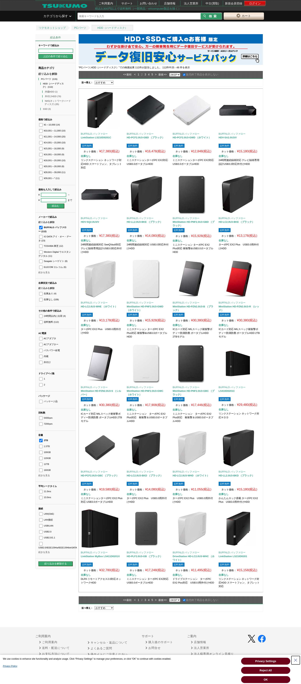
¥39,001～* (49, 178)
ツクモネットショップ (52, 27)
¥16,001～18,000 (51, 154)
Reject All (266, 670)
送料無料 (49, 322)
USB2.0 (45, 532)
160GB (45, 470)
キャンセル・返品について (107, 642)
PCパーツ (80, 27)
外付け (45, 362)
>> (165, 74)
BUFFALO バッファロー (94, 133)
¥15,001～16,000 (51, 148)
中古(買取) (212, 3)
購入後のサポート (159, 642)
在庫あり (47, 293)
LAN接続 (46, 520)
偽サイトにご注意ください (107, 654)
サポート (127, 3)
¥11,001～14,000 (52, 136)
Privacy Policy (10, 666)
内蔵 (43, 356)
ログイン (255, 3)
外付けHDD (53, 96)
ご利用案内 (106, 3)
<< (125, 74)
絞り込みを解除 (47, 73)
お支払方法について (54, 653)
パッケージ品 (48, 401)
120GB (45, 458)
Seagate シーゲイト (53, 261)
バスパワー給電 (49, 350)
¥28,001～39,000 (52, 172)
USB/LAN (46, 526)
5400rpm (46, 418)
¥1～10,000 (49, 125)
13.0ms (45, 497)
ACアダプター (48, 344)
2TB (43, 440)
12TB (44, 464)
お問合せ (153, 647)
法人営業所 (191, 3)
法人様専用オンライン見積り (212, 653)
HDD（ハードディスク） (112, 27)
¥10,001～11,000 (52, 131)
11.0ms (45, 491)
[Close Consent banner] (295, 660)
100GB (45, 452)
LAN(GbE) (46, 514)
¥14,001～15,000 (52, 142)
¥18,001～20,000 (52, 160)
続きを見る (44, 272)
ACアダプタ (47, 338)
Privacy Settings (265, 661)
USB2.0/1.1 (47, 537)
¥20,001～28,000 (51, 166)
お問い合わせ (148, 3)
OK (266, 679)
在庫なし (49, 299)
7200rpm (46, 424)
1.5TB (44, 446)
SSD (47, 109)
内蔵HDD (51, 92)
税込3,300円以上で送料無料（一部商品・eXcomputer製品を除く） (138, 8)
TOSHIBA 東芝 (51, 246)
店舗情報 (169, 3)
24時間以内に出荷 (52, 316)
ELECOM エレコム (52, 267)
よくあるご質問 (100, 648)
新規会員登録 (233, 3)
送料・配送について (54, 647)
